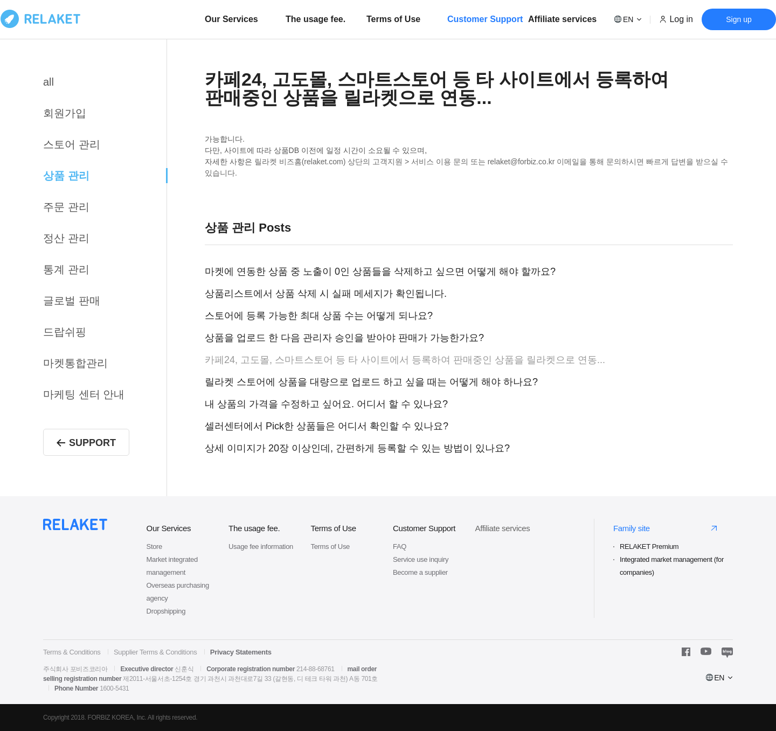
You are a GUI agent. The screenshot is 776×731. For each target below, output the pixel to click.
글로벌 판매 (71, 301)
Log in (681, 19)
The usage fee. (315, 19)
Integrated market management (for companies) (672, 565)
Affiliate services (562, 19)
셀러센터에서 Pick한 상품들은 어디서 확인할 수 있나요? (326, 426)
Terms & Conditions (71, 652)
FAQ (399, 546)
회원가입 (64, 113)
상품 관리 (66, 176)
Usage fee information (260, 546)
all (48, 82)
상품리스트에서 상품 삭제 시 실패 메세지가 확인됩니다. (326, 293)
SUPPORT (86, 442)
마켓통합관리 (75, 363)
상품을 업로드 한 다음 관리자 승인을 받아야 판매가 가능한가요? (344, 337)
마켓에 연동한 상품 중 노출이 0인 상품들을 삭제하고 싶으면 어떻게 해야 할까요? (380, 271)
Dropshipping (166, 611)
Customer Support (485, 19)
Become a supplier (420, 572)
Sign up (738, 19)
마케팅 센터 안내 (83, 394)
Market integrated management (172, 565)
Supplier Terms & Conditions (155, 652)
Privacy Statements (241, 652)
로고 (40, 19)
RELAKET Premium (649, 546)
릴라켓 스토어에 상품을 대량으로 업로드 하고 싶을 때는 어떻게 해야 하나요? (371, 382)
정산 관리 (66, 238)
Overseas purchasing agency (178, 591)
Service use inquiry (420, 559)
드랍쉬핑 (64, 332)
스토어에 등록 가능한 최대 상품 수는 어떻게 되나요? (319, 315)
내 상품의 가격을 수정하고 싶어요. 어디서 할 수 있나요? (326, 404)
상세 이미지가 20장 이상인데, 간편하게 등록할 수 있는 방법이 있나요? (357, 448)
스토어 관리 (71, 144)
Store (154, 546)
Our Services (231, 19)
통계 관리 (66, 269)
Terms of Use (393, 19)
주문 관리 (66, 207)
